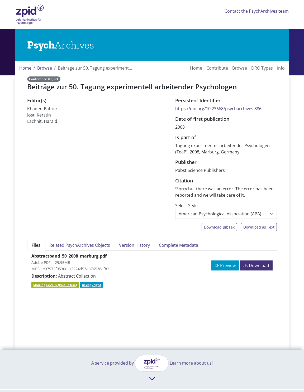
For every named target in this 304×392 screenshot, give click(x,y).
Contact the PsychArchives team (257, 11)
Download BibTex (219, 227)
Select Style (186, 206)
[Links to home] (60, 44)
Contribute (217, 68)
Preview (225, 265)
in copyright (91, 285)
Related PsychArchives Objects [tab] (79, 245)
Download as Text (258, 227)
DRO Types (262, 68)
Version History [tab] (134, 245)
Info (281, 68)
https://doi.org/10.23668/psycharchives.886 (218, 109)
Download (256, 265)
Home (25, 68)
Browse (44, 68)
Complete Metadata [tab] (178, 245)
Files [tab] (36, 245)
